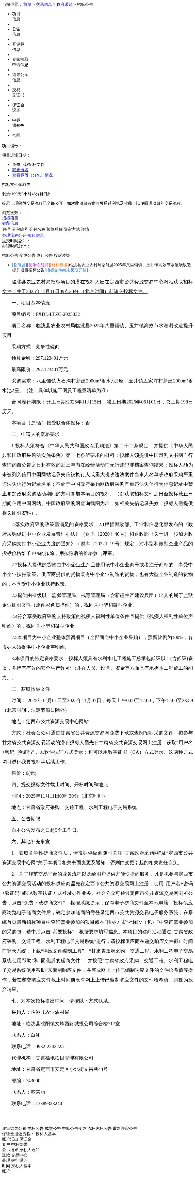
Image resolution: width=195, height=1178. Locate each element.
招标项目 (10, 218)
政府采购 (64, 4)
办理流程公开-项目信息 (23, 235)
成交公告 (53, 1128)
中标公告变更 (74, 1128)
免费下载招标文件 (28, 164)
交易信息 (44, 4)
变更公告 (27, 255)
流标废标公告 (99, 1128)
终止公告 (45, 255)
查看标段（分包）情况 (32, 175)
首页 (27, 4)
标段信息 (10, 223)
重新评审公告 (125, 1128)
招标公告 (10, 255)
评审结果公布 (14, 1128)
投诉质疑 (62, 255)
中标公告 (35, 1128)
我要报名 (20, 170)
